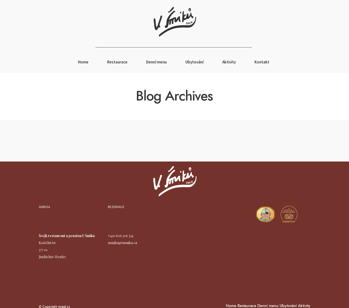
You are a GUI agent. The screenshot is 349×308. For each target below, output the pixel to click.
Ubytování (194, 62)
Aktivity (229, 62)
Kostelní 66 (47, 242)
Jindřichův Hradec (52, 256)
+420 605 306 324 (120, 235)
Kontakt (261, 62)
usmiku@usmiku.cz (122, 242)
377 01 (43, 249)
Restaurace (117, 62)
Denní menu (156, 62)
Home (83, 62)
